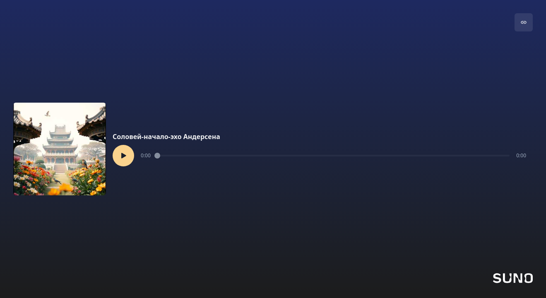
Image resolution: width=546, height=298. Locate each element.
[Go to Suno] (513, 278)
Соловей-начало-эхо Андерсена (166, 136)
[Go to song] (524, 22)
